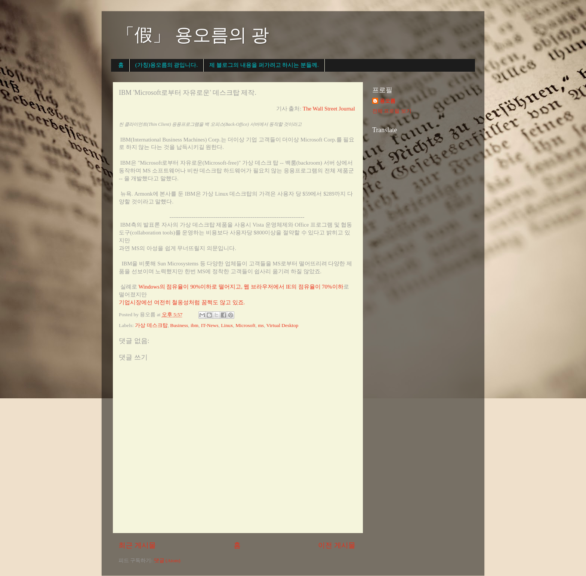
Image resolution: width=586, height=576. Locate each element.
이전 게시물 (336, 545)
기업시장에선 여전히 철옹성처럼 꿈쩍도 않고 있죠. (182, 302)
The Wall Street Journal (329, 109)
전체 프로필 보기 (391, 111)
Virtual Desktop (282, 325)
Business (179, 325)
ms (261, 325)
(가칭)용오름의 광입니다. (166, 65)
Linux (227, 325)
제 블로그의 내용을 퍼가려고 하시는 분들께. (264, 65)
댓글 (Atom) (167, 560)
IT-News (210, 325)
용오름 (387, 101)
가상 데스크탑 (151, 325)
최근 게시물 (137, 545)
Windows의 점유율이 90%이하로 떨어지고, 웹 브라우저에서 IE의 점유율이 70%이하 (240, 287)
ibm (194, 325)
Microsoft (245, 325)
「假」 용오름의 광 (193, 35)
